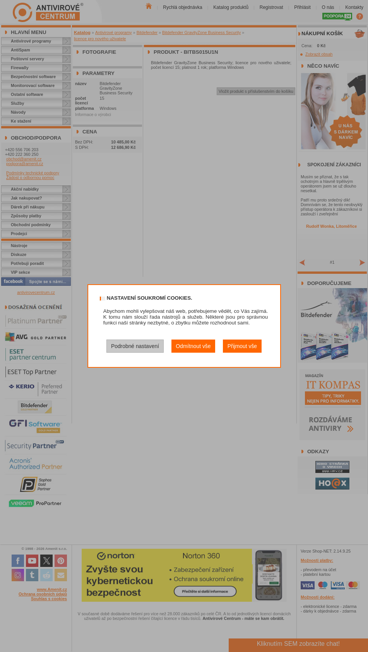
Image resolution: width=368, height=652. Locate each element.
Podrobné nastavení (135, 346)
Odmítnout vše (193, 346)
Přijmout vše (242, 346)
